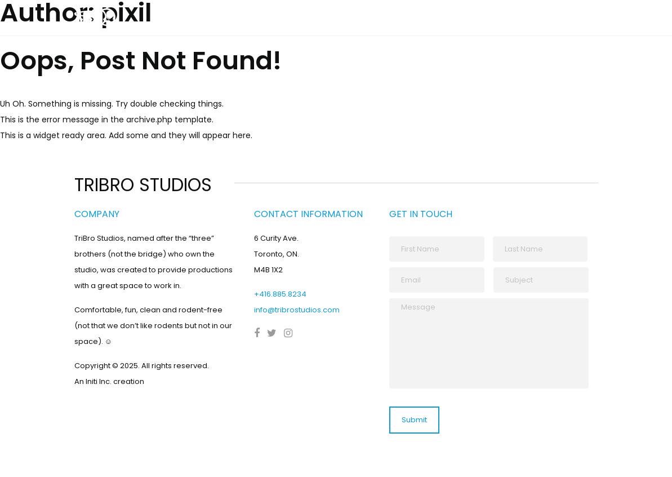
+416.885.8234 (280, 294)
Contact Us (585, 19)
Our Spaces (523, 19)
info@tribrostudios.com (297, 309)
